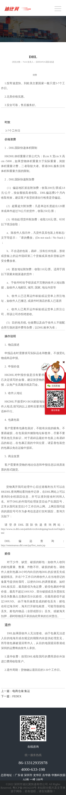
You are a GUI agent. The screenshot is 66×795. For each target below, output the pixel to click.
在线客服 (53, 386)
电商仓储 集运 (21, 691)
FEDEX (16, 696)
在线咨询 (33, 746)
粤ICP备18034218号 (24, 787)
